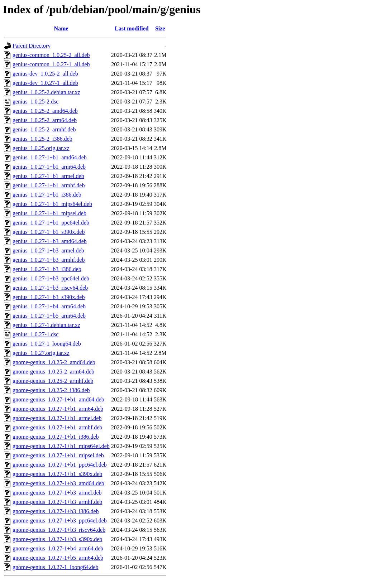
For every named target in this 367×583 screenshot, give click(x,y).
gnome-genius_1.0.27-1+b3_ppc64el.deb (60, 520)
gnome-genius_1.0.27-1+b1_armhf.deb (57, 427)
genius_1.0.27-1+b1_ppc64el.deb (51, 223)
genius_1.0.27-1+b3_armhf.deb (49, 260)
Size (160, 28)
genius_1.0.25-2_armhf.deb (44, 129)
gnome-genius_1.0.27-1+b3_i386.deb (56, 511)
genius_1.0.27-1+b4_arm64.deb (49, 306)
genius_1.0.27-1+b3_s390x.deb (49, 297)
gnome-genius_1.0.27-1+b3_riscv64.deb (59, 530)
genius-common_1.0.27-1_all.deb (51, 64)
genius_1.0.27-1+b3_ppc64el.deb (51, 278)
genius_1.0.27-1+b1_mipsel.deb (49, 213)
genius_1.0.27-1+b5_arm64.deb (49, 316)
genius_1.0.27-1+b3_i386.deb (47, 269)
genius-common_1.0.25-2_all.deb (51, 55)
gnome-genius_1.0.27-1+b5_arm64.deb (58, 558)
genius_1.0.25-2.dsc (35, 101)
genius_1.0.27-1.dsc (35, 334)
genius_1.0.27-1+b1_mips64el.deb (52, 204)
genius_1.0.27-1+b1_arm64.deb (49, 167)
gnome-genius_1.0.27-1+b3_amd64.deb (58, 483)
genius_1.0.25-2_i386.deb (42, 139)
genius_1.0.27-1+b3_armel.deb (48, 250)
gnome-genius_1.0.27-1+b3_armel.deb (57, 493)
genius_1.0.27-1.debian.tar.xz (46, 325)
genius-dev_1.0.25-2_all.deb (45, 74)
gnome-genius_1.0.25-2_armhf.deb (53, 381)
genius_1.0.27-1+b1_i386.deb (47, 195)
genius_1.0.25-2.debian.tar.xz (46, 92)
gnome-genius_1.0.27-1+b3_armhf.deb (57, 502)
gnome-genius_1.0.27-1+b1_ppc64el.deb (60, 465)
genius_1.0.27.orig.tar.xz (41, 353)
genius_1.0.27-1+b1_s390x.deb (49, 232)
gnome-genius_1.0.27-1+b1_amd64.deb (58, 399)
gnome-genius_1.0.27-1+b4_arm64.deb (58, 548)
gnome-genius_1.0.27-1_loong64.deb (56, 567)
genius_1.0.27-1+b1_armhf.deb (49, 185)
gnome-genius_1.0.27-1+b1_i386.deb (56, 437)
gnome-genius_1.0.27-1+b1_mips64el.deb (61, 446)
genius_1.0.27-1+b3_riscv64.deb (50, 288)
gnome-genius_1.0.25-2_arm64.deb (53, 371)
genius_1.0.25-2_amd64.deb (45, 111)
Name (61, 28)
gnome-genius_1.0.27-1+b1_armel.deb (57, 418)
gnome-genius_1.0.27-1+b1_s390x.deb (57, 474)
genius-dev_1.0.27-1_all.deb (45, 83)
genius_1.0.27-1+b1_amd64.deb (50, 157)
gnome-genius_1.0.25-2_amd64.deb (54, 362)
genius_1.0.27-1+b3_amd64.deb (50, 241)
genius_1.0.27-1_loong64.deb (47, 344)
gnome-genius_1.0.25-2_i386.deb (51, 390)
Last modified (132, 28)
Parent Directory (32, 46)
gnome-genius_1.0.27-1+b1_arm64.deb (58, 409)
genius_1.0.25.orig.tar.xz (41, 148)
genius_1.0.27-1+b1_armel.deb (48, 176)
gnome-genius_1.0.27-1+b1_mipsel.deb (58, 455)
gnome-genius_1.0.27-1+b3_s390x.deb (57, 539)
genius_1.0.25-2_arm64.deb (45, 120)
